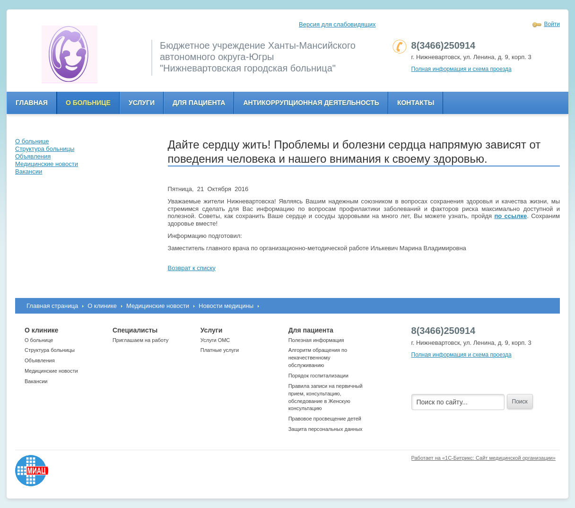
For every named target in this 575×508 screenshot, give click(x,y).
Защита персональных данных (325, 429)
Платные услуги (219, 350)
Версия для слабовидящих (337, 24)
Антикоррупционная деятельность (311, 102)
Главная (32, 102)
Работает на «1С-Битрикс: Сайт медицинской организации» (483, 458)
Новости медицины (226, 305)
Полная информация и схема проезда (461, 69)
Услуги (142, 102)
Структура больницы (50, 350)
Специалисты (135, 330)
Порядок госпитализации (318, 375)
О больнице (88, 102)
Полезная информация (316, 340)
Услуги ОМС (215, 340)
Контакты (415, 102)
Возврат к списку (192, 268)
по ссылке (510, 215)
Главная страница (52, 305)
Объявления (40, 360)
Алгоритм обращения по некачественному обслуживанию (318, 357)
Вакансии (36, 381)
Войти (552, 24)
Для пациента (199, 102)
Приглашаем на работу (140, 340)
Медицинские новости (157, 305)
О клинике (102, 305)
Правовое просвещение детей (324, 418)
